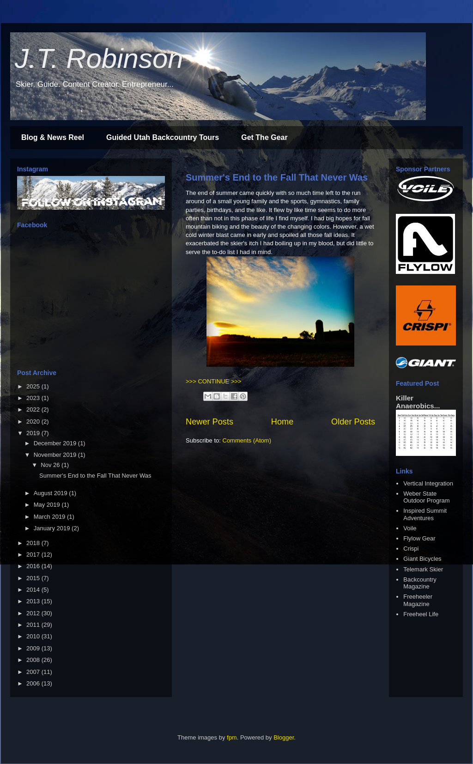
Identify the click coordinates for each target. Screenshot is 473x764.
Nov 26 (51, 464)
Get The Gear (264, 137)
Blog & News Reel (52, 137)
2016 (34, 566)
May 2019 (48, 504)
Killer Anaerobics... (418, 402)
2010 (34, 636)
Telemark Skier (423, 569)
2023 (34, 397)
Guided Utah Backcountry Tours (162, 137)
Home (282, 421)
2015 (34, 578)
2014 (34, 589)
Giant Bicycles (422, 558)
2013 (34, 601)
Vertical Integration (428, 483)
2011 (34, 624)
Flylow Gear (419, 538)
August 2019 (51, 493)
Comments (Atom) (247, 440)
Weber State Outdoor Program (426, 497)
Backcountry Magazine (420, 583)
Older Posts (353, 421)
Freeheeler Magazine (417, 600)
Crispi (410, 548)
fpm (232, 737)
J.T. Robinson (99, 58)
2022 (34, 409)
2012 (34, 613)
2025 (34, 386)
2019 (34, 433)
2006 (34, 683)
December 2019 (56, 443)
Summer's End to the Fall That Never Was (277, 177)
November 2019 (56, 454)
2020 (34, 421)
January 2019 (53, 528)
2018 (34, 543)
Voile (409, 528)
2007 (34, 671)
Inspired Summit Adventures (425, 514)
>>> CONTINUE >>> (214, 381)
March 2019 (50, 516)
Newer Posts (209, 421)
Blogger (283, 737)
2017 (34, 554)
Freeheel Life (420, 614)
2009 (34, 648)
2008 (34, 659)
